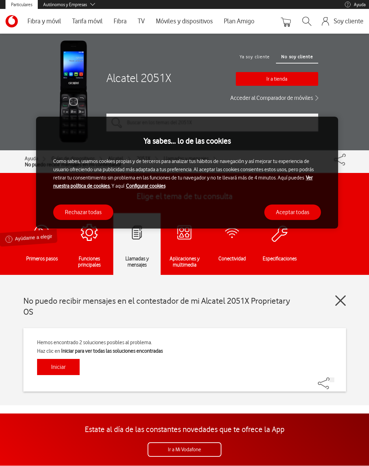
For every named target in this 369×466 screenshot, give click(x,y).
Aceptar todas (292, 212)
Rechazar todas (83, 212)
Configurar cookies (145, 186)
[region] (187, 173)
